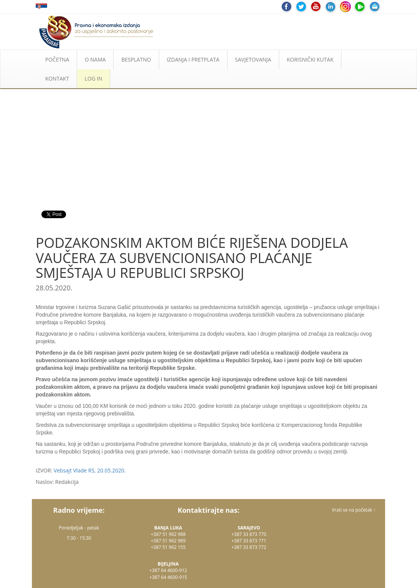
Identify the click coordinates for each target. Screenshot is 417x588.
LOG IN (93, 78)
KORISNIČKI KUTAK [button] (310, 59)
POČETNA (57, 59)
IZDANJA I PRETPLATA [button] (193, 59)
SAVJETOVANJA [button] (253, 59)
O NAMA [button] (95, 59)
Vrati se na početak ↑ (354, 510)
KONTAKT (57, 78)
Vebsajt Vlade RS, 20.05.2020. (90, 470)
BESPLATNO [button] (136, 59)
